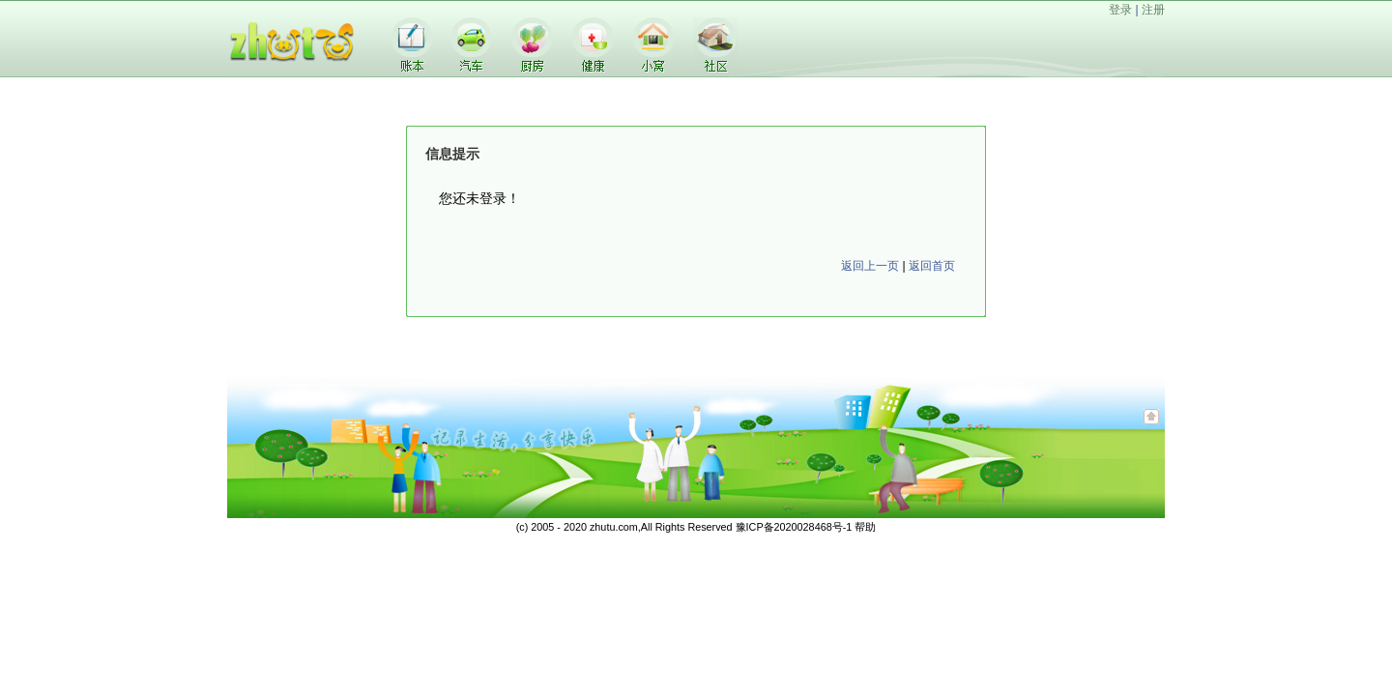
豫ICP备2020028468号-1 (794, 527)
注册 (1153, 9)
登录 (1120, 9)
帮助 (865, 527)
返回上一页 (870, 266)
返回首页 (932, 266)
